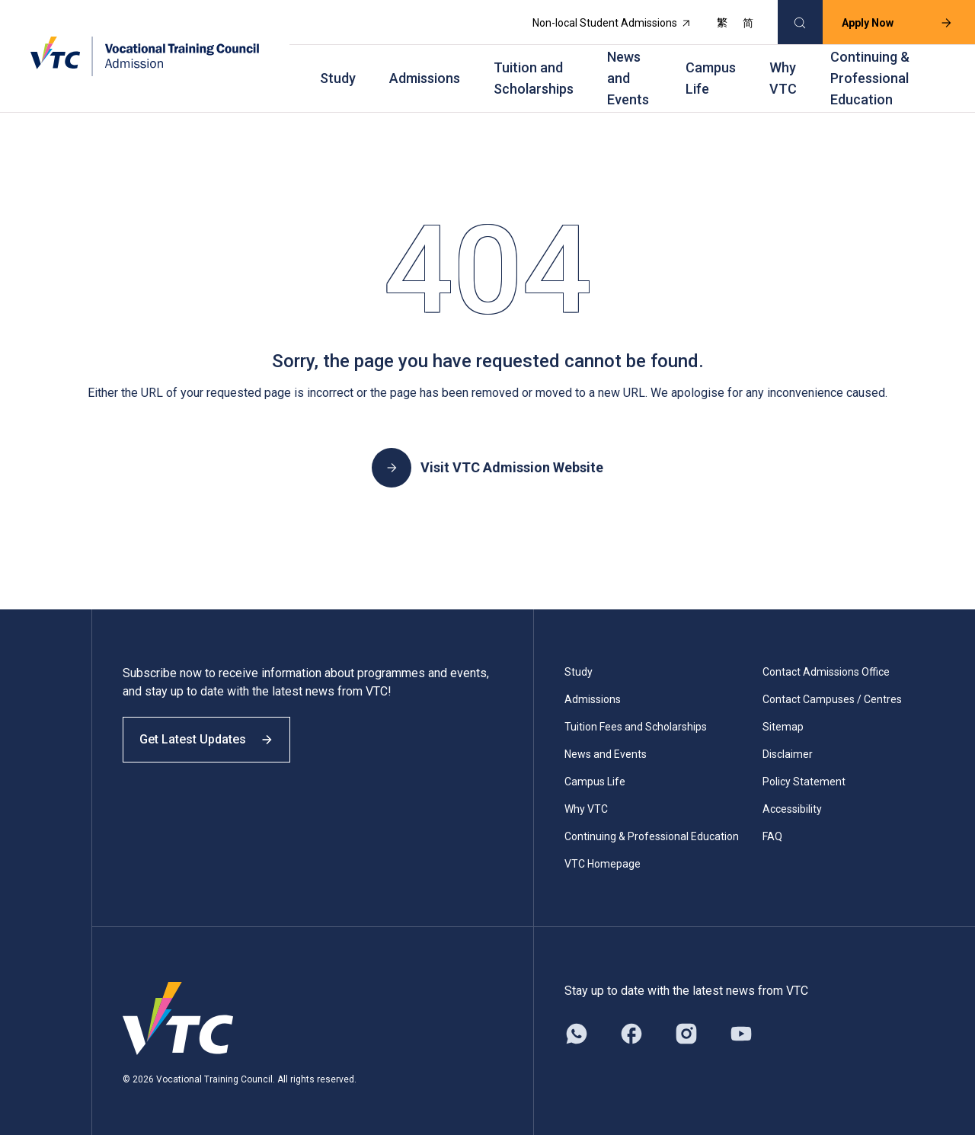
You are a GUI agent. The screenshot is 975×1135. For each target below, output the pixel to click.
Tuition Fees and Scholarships (635, 721)
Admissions (424, 74)
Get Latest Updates (215, 744)
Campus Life (711, 74)
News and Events (628, 74)
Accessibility (792, 803)
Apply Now (889, 21)
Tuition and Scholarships (534, 74)
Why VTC (783, 74)
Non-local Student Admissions (604, 21)
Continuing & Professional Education (869, 74)
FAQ (772, 830)
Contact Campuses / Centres (832, 693)
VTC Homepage (602, 858)
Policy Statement (804, 775)
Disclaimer (787, 748)
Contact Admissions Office (826, 666)
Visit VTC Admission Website (487, 461)
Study (338, 74)
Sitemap (783, 721)
